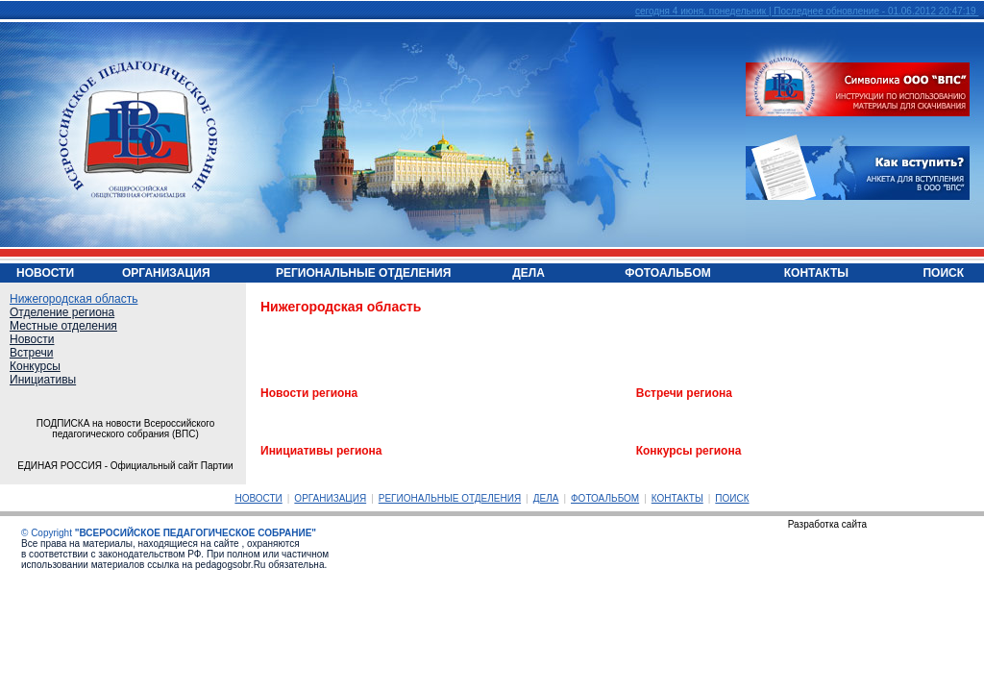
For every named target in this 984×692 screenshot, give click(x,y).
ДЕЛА (546, 498)
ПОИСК (732, 498)
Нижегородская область (73, 299)
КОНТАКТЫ (677, 498)
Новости (32, 339)
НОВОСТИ (258, 498)
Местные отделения (63, 326)
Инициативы (43, 379)
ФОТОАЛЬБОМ (605, 498)
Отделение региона (62, 312)
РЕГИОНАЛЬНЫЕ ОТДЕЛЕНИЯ (450, 498)
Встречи (31, 352)
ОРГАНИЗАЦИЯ (330, 498)
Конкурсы (35, 366)
